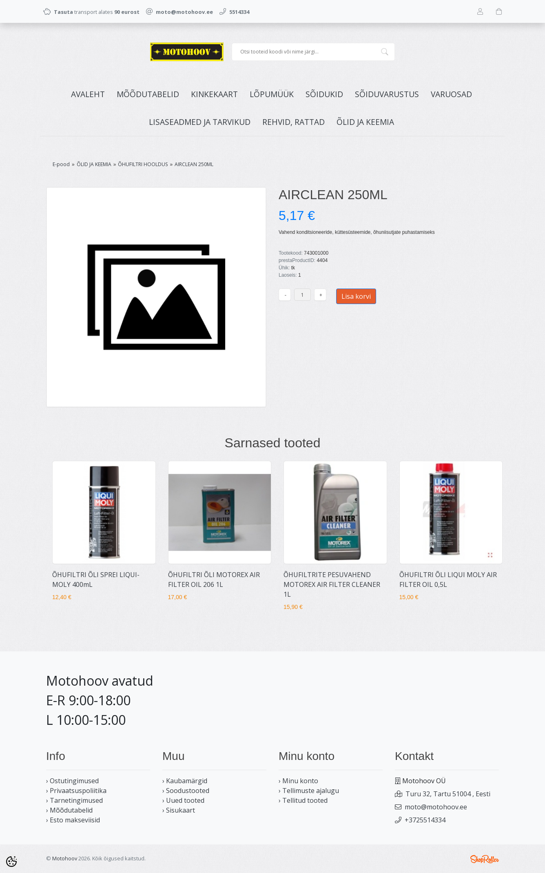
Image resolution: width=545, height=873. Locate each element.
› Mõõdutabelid (69, 810)
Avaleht (88, 94)
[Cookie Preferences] (11, 861)
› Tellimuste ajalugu (309, 790)
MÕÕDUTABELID (148, 94)
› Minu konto (298, 780)
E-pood (61, 164)
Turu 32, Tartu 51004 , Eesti (447, 793)
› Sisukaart (178, 810)
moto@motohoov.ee (436, 806)
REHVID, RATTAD (293, 121)
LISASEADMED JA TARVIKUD (199, 121)
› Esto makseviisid (73, 819)
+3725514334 (425, 819)
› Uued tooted (183, 800)
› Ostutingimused (72, 780)
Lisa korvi (356, 296)
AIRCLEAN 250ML (194, 164)
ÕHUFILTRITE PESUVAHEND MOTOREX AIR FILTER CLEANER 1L (332, 584)
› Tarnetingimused (74, 800)
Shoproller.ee (484, 859)
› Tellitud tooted (303, 800)
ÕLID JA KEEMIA (365, 121)
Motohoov (64, 858)
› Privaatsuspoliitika (76, 790)
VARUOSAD (451, 94)
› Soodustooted (185, 790)
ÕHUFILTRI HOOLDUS (143, 164)
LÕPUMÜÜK (272, 94)
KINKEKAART (214, 94)
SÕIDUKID (324, 94)
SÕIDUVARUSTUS (387, 94)
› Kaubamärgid (184, 780)
